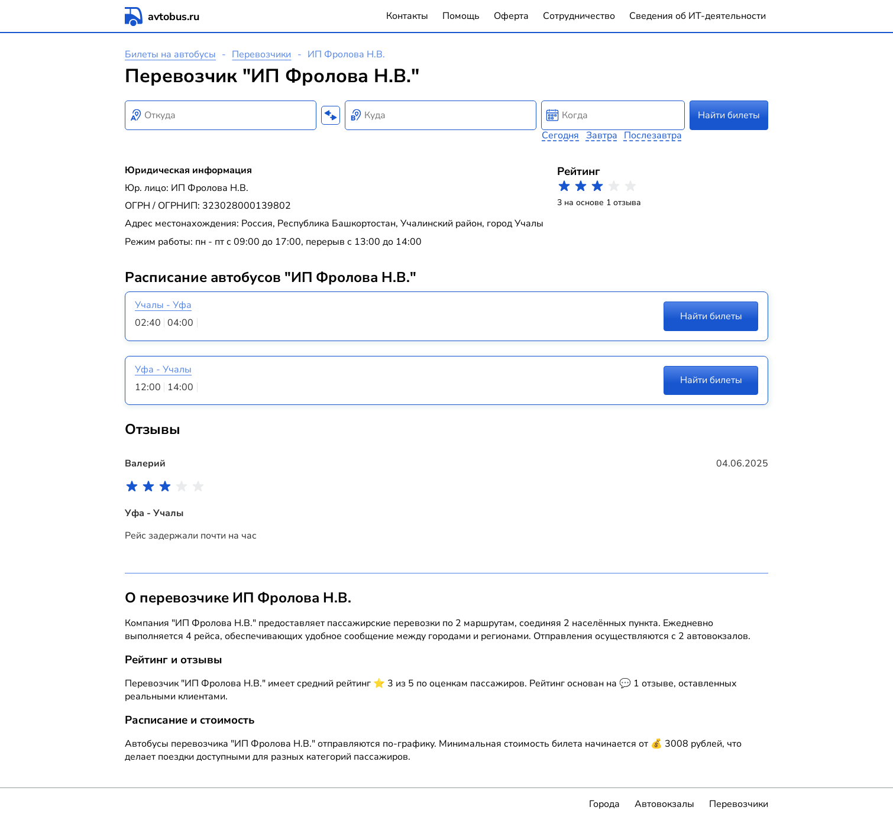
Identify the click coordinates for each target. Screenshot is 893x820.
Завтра (601, 135)
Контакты (407, 15)
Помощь (461, 15)
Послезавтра (653, 135)
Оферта (511, 15)
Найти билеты (729, 115)
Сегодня (560, 135)
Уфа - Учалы (163, 369)
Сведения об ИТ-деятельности (697, 15)
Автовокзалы (664, 804)
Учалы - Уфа (163, 305)
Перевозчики (261, 54)
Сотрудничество (579, 15)
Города (604, 804)
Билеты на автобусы (170, 54)
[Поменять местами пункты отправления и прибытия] (330, 115)
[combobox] (220, 115)
